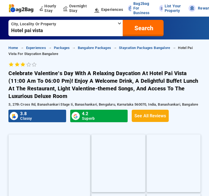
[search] (143, 28)
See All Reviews (150, 115)
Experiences (36, 48)
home (13, 48)
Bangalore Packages (94, 48)
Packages (62, 48)
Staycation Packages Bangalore (144, 48)
